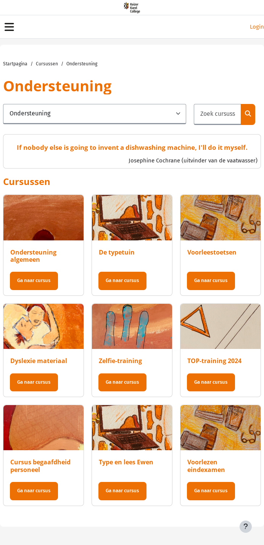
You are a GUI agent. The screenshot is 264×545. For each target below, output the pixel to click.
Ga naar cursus (33, 280)
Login (257, 26)
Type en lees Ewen (126, 462)
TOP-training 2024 (214, 361)
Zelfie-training (120, 361)
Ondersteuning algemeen (33, 256)
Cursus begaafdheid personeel (40, 466)
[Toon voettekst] (246, 527)
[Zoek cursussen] (217, 114)
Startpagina (15, 64)
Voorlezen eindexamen (206, 466)
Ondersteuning (81, 64)
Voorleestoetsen (212, 252)
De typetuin (117, 252)
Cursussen (47, 64)
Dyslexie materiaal (38, 361)
